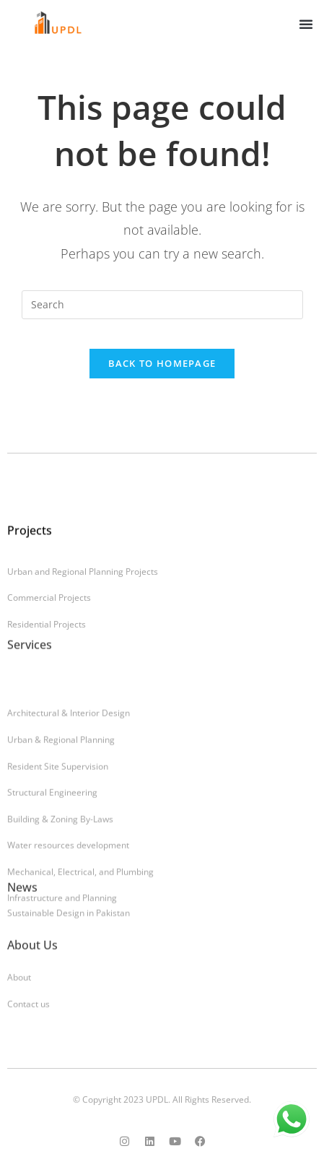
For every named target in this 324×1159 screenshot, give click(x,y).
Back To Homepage (162, 363)
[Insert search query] (162, 304)
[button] (306, 24)
